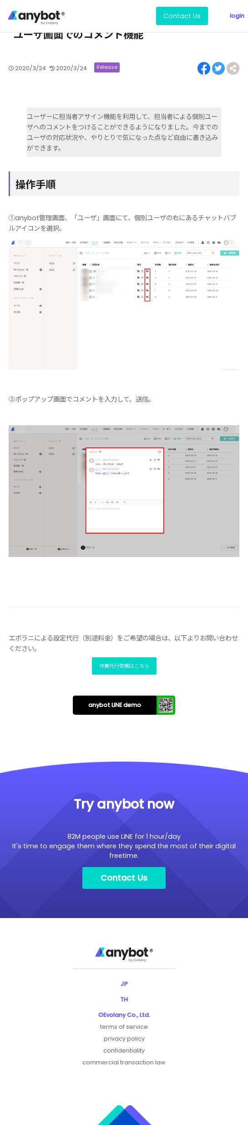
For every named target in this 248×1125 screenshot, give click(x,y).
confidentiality (124, 1050)
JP (124, 984)
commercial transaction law (124, 1062)
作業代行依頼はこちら (124, 666)
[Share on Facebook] (203, 68)
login (237, 16)
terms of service (124, 1027)
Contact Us (182, 16)
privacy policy (124, 1038)
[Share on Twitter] (218, 68)
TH (124, 999)
